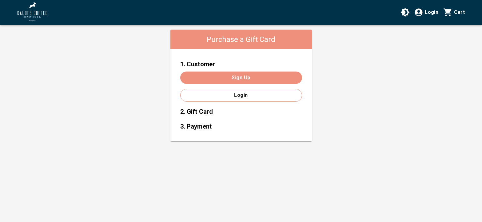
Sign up (241, 77)
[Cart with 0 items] (454, 12)
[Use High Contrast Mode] (405, 12)
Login (241, 95)
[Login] (426, 12)
